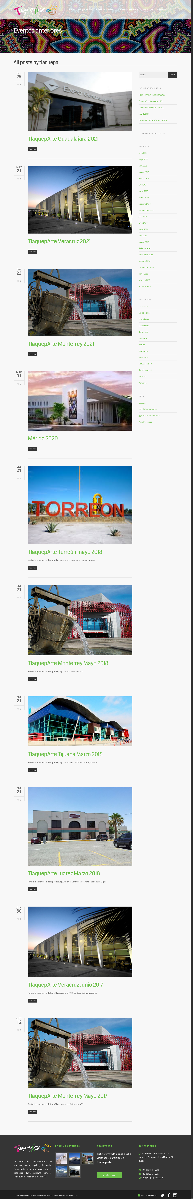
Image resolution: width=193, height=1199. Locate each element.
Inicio (72, 9)
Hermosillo (143, 332)
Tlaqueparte (85, 9)
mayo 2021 (143, 159)
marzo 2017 (144, 197)
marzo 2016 (144, 242)
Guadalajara (144, 319)
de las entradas (148, 409)
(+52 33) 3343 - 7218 (150, 1170)
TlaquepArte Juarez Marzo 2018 (64, 873)
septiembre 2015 (146, 267)
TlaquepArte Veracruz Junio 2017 (65, 985)
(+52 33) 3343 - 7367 (150, 1173)
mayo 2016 (143, 229)
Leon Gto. (143, 338)
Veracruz (143, 376)
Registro (148, 9)
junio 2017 (143, 184)
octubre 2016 (144, 203)
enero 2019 (144, 178)
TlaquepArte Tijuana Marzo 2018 (65, 754)
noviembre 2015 (146, 254)
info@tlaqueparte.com (152, 1177)
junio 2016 (143, 222)
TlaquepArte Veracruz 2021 (59, 241)
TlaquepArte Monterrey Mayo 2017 (67, 1096)
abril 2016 (143, 235)
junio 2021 (143, 153)
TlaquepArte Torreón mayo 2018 (65, 552)
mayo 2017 (143, 191)
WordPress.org (145, 422)
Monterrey (143, 351)
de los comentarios (149, 415)
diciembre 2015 (145, 248)
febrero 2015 (144, 280)
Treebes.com (73, 1195)
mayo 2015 (143, 273)
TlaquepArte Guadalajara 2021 (63, 139)
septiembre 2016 (146, 210)
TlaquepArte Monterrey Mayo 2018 (68, 663)
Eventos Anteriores (129, 9)
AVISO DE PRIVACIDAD (149, 1195)
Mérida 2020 (43, 438)
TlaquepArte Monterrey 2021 (61, 344)
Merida (142, 344)
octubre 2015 (144, 261)
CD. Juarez (143, 306)
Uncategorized (145, 370)
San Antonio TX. (145, 363)
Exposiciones (144, 312)
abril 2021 (143, 165)
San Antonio (144, 357)
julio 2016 (143, 216)
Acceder (142, 403)
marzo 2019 (144, 172)
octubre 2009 (144, 286)
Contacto (161, 9)
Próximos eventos (105, 9)
